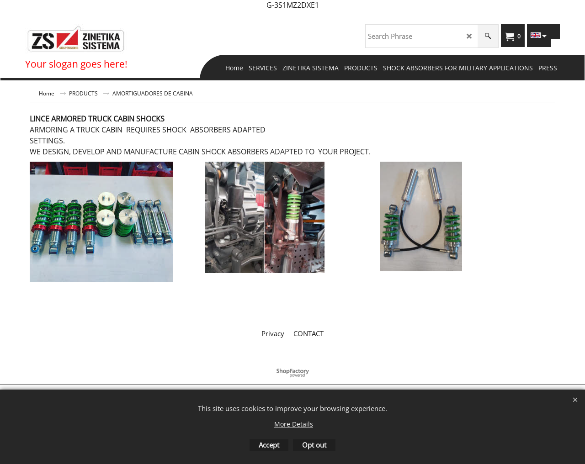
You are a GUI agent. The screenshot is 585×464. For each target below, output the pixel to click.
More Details (293, 424)
